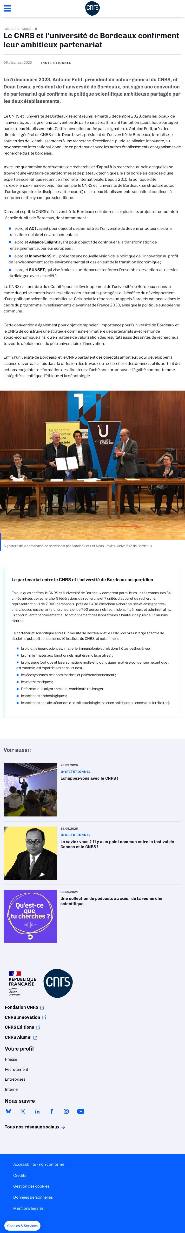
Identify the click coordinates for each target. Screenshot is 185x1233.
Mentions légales (28, 1208)
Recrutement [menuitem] (16, 1069)
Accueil (10, 29)
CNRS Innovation (22, 1017)
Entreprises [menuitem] (15, 1079)
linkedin (37, 1111)
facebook (51, 1111)
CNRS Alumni (18, 1037)
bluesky (8, 1111)
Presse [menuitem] (11, 1059)
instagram (66, 1111)
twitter (22, 1111)
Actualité (29, 29)
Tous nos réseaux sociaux (24, 1127)
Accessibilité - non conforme (38, 1164)
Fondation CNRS (21, 1007)
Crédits (19, 1175)
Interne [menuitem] (11, 1089)
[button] (22, 1226)
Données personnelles (33, 1197)
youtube (80, 1111)
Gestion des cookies (31, 1186)
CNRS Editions (19, 1027)
